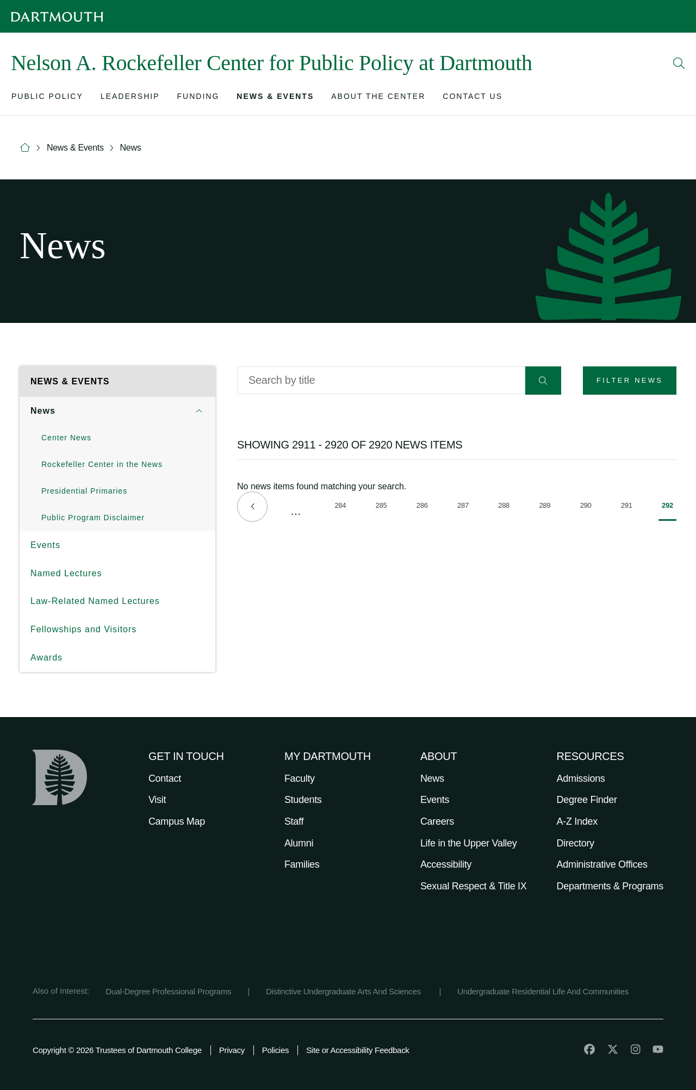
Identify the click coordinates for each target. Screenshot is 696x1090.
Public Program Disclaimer (93, 517)
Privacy (232, 1050)
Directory (575, 843)
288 (505, 507)
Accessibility (445, 864)
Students (303, 799)
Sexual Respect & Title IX (473, 886)
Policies (275, 1050)
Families (302, 864)
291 (628, 507)
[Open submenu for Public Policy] (47, 98)
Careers (437, 821)
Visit (157, 799)
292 (669, 511)
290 (587, 507)
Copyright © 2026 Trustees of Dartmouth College (117, 1050)
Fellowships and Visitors (83, 629)
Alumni (298, 843)
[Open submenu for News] (199, 411)
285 (383, 507)
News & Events (75, 147)
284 (341, 507)
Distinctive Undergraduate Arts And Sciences (344, 991)
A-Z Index (577, 821)
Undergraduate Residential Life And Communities (543, 991)
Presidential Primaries (84, 491)
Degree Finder (587, 799)
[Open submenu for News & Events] (275, 98)
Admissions (581, 778)
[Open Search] (679, 63)
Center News (66, 437)
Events (45, 545)
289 (546, 507)
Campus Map (176, 821)
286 (424, 507)
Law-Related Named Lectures (95, 601)
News (130, 147)
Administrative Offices (602, 864)
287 (464, 507)
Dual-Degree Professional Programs (168, 991)
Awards (46, 657)
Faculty (299, 778)
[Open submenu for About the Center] (378, 98)
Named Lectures (66, 573)
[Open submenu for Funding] (198, 98)
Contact (164, 778)
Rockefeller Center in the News (102, 464)
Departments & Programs (610, 886)
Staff (293, 821)
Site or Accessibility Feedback (357, 1050)
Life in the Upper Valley (468, 843)
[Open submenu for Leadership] (130, 98)
